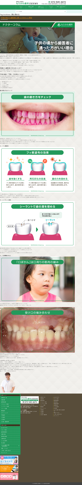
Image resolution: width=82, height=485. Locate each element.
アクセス (51, 7)
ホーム (21, 7)
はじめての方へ (4, 427)
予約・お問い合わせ (61, 7)
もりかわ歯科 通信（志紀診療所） (5, 446)
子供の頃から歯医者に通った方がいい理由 (16, 18)
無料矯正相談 (4, 436)
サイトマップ (4, 452)
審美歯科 (3, 410)
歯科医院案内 (4, 432)
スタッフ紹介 (4, 430)
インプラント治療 (5, 406)
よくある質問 (4, 440)
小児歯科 (3, 417)
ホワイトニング (4, 413)
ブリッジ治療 (4, 408)
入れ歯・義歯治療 (5, 421)
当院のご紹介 (31, 7)
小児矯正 (3, 419)
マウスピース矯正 (5, 404)
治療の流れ (3, 434)
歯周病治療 (3, 402)
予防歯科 (3, 415)
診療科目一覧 (4, 397)
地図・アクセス (4, 448)
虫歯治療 (3, 399)
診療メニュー (41, 7)
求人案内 (3, 443)
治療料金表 (3, 438)
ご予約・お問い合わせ (6, 450)
